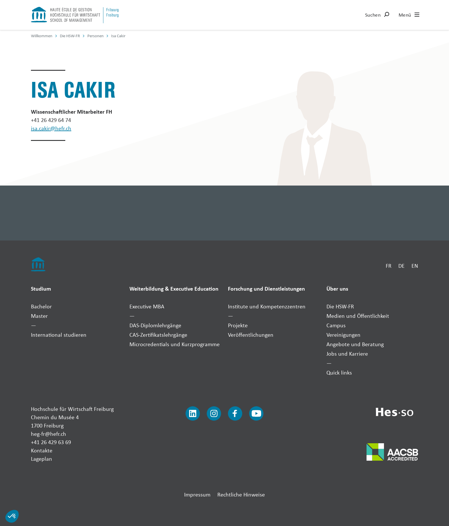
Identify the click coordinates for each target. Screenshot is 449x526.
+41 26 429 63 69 (51, 442)
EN (414, 265)
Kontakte (41, 450)
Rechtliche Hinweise (241, 494)
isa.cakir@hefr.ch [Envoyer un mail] (51, 128)
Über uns (337, 288)
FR (388, 265)
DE (401, 265)
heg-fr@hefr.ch (48, 434)
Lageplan (41, 458)
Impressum (197, 494)
